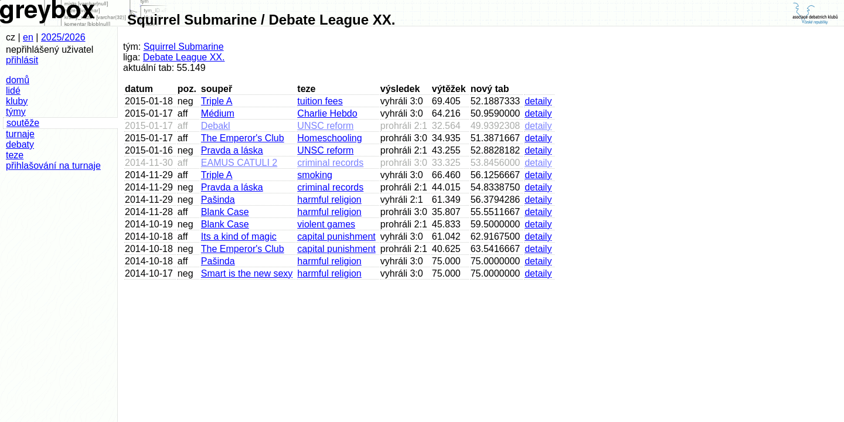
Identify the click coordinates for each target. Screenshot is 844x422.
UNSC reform (325, 126)
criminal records (330, 163)
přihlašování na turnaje (53, 166)
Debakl (215, 126)
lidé (13, 91)
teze (14, 155)
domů (17, 80)
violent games (326, 224)
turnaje (20, 134)
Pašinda (218, 200)
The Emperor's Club (242, 138)
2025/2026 (63, 37)
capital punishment (336, 236)
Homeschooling (329, 138)
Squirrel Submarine (184, 47)
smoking (314, 175)
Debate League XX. (184, 57)
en (28, 37)
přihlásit (22, 60)
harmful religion (329, 200)
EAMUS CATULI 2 (239, 163)
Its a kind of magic (239, 236)
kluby (17, 101)
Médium (217, 113)
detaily (538, 101)
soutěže (22, 123)
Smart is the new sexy (247, 273)
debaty (20, 144)
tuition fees (319, 101)
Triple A (217, 101)
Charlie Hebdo (327, 113)
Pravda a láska (232, 150)
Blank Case (225, 212)
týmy (16, 112)
